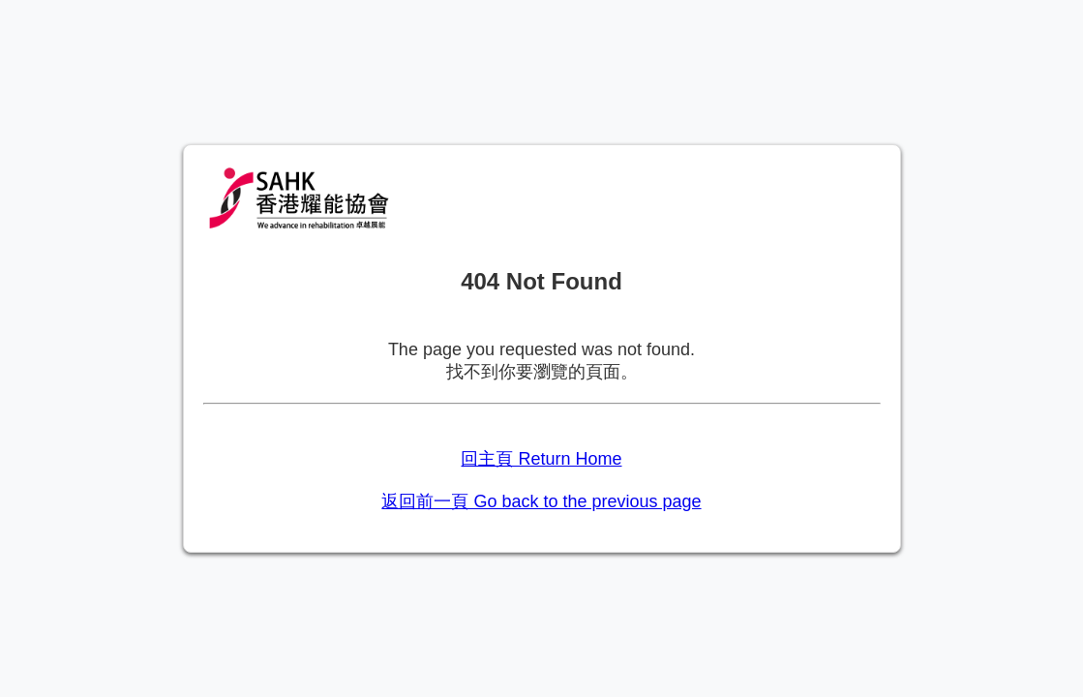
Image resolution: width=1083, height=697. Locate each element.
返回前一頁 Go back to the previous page (541, 501)
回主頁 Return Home (541, 459)
